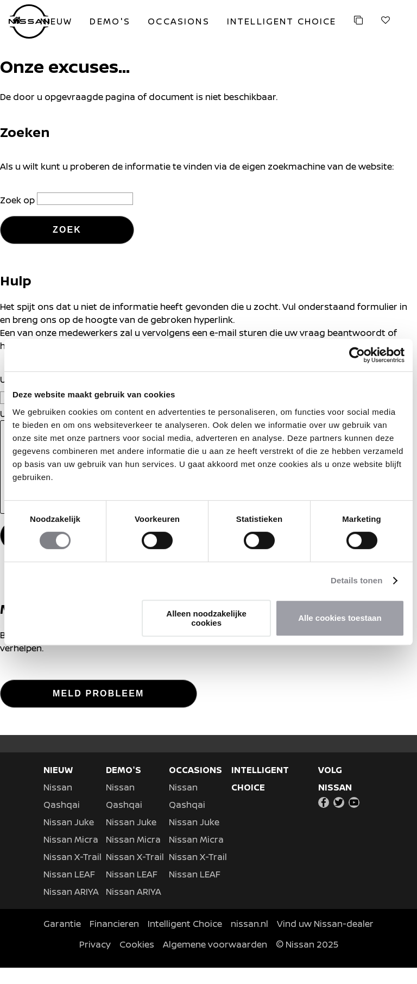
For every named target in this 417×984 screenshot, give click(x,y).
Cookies (136, 961)
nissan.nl (249, 940)
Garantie (62, 940)
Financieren (114, 940)
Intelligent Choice (185, 940)
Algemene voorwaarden (215, 961)
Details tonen (356, 580)
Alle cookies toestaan (339, 617)
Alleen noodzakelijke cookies (206, 618)
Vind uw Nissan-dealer (325, 940)
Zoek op (18, 200)
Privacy (95, 961)
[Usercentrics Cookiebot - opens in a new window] (357, 355)
